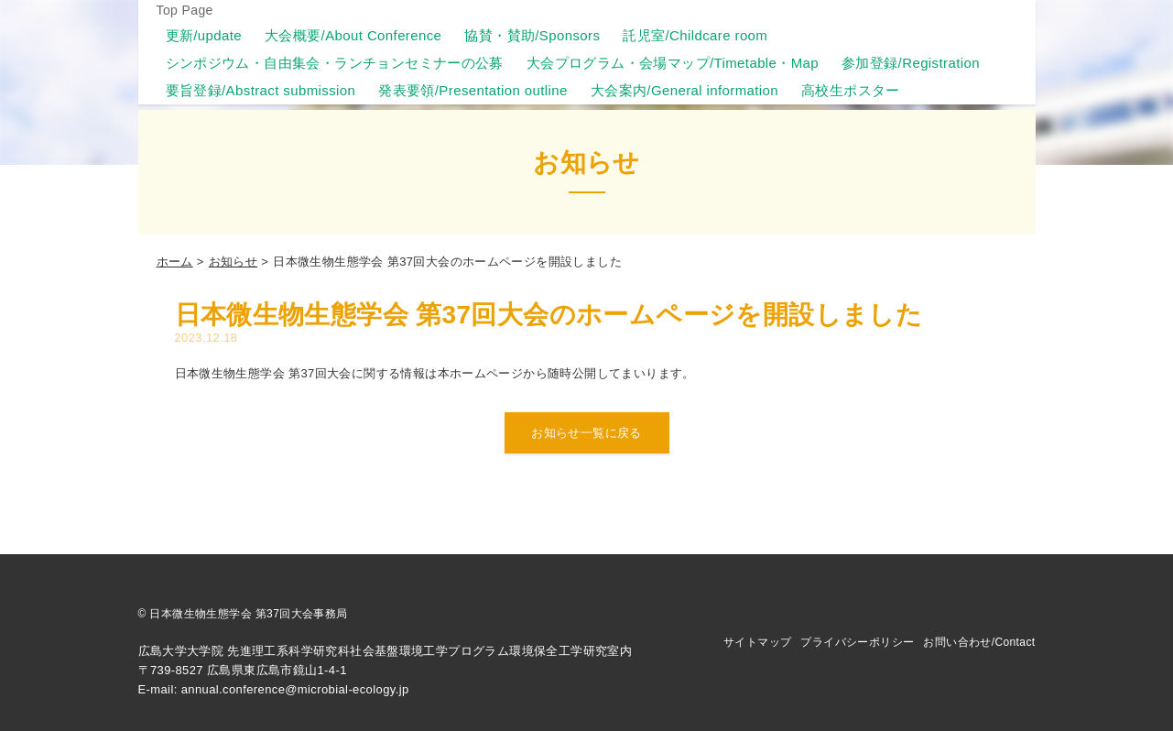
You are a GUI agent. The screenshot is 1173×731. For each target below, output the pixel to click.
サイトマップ (757, 642)
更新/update (204, 35)
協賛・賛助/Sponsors (532, 35)
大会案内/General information (684, 90)
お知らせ (233, 261)
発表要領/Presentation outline (473, 90)
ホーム (175, 261)
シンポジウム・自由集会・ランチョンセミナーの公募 (335, 63)
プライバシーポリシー (857, 642)
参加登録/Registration (911, 63)
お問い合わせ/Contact (979, 642)
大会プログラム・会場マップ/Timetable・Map (673, 63)
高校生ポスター (850, 90)
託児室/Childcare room (695, 35)
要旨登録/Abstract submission (261, 90)
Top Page (185, 10)
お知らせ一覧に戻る (586, 433)
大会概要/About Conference (353, 35)
